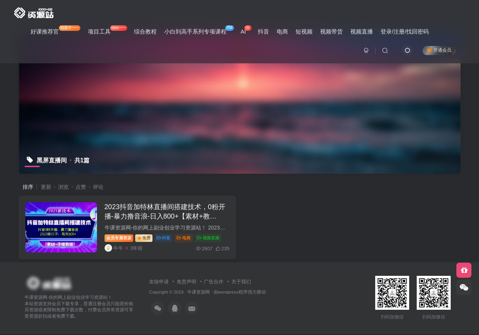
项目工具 (107, 30)
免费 (145, 238)
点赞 (80, 187)
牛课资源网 (198, 293)
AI (245, 30)
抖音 (263, 31)
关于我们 (241, 283)
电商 (282, 31)
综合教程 (145, 31)
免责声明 (186, 283)
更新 (46, 187)
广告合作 (213, 283)
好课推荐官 (55, 30)
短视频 (304, 31)
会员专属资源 (120, 238)
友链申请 (159, 283)
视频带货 (331, 31)
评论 (98, 187)
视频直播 (361, 31)
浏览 (63, 187)
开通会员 (439, 50)
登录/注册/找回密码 (404, 31)
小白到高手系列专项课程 (199, 30)
